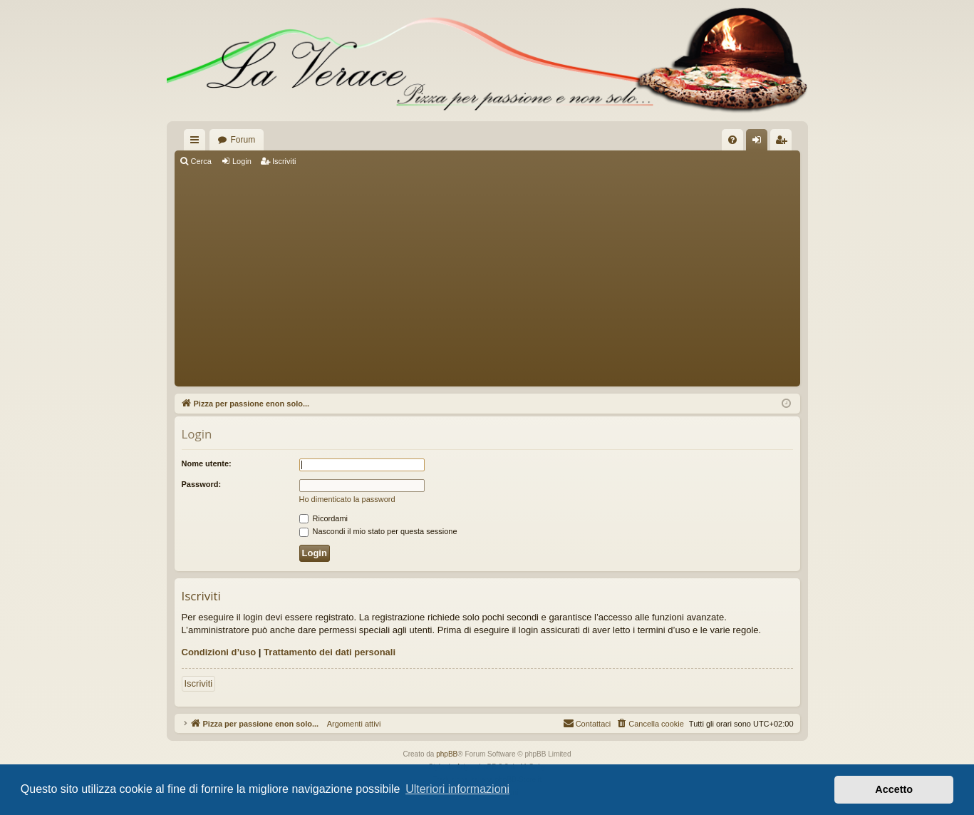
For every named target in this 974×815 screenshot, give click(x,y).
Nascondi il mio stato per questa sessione (378, 531)
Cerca (201, 161)
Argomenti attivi (349, 723)
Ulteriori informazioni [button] (457, 789)
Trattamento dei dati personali (329, 652)
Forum (243, 140)
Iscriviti (284, 161)
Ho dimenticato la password (347, 499)
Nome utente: (207, 463)
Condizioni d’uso (219, 652)
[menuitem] (732, 139)
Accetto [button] (894, 789)
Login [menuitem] (759, 142)
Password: (202, 484)
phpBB (446, 754)
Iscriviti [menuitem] (784, 142)
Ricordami (323, 518)
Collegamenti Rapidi (197, 142)
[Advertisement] (487, 278)
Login (242, 161)
